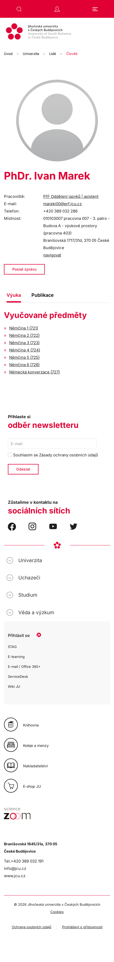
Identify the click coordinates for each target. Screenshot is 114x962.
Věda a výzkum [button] (36, 612)
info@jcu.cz (15, 868)
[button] (19, 9)
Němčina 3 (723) (24, 342)
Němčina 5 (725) (24, 357)
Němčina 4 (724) (24, 350)
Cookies (57, 912)
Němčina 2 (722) (24, 335)
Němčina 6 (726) (24, 364)
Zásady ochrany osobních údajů (68, 454)
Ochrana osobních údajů (31, 927)
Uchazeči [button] (29, 578)
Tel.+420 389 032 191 (24, 861)
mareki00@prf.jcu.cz (62, 203)
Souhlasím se (53, 454)
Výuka (14, 295)
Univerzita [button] (30, 560)
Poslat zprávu (24, 269)
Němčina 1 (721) (23, 328)
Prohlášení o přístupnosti (82, 927)
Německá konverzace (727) (34, 372)
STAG (12, 647)
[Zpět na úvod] (57, 32)
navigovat (52, 255)
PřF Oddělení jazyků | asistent (71, 196)
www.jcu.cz (14, 875)
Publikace (42, 295)
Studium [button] (27, 595)
